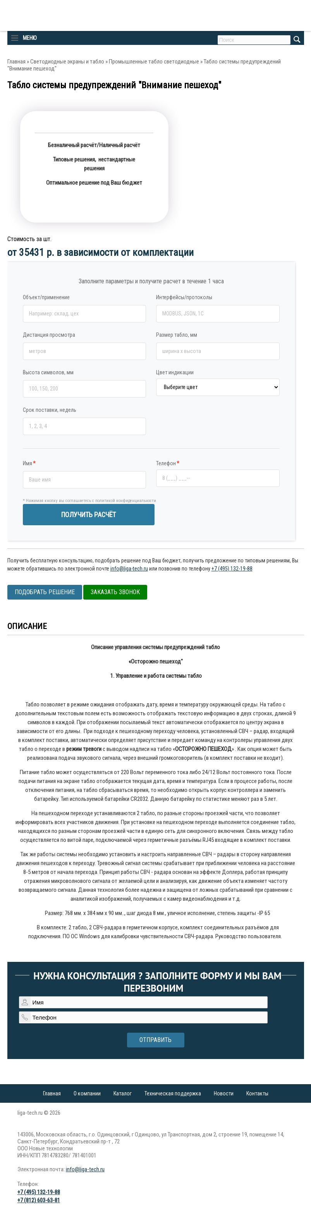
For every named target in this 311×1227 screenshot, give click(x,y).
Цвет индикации (175, 372)
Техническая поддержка (172, 1093)
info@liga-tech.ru (129, 569)
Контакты (257, 1093)
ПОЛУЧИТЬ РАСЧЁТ (88, 515)
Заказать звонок (115, 592)
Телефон (167, 463)
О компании (87, 1093)
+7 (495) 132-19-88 (232, 569)
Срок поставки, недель (49, 410)
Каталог (122, 1093)
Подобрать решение (45, 592)
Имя (29, 463)
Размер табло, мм (176, 335)
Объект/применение (46, 297)
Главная (16, 61)
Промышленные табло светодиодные (154, 61)
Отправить (155, 1040)
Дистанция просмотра (49, 335)
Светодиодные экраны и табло (67, 61)
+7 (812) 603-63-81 (38, 1200)
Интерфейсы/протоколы (184, 297)
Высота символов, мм (48, 372)
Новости (224, 1093)
